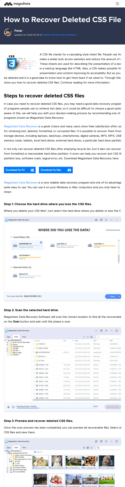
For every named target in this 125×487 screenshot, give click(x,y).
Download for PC (20, 170)
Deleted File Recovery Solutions (59, 35)
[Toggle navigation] (117, 3)
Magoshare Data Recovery (21, 126)
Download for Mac (56, 170)
